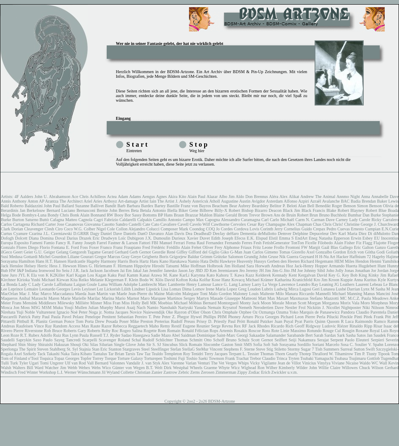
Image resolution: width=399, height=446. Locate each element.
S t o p (198, 144)
